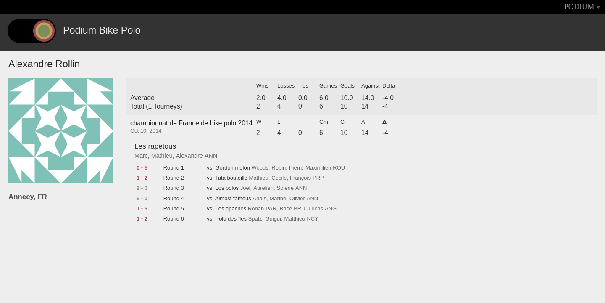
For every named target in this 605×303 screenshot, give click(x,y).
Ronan (256, 209)
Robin (278, 168)
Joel (245, 188)
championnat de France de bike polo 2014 (191, 123)
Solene (285, 188)
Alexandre (189, 155)
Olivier (297, 199)
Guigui (273, 219)
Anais (259, 199)
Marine (278, 199)
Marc (141, 155)
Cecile (279, 178)
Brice (286, 209)
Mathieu (162, 155)
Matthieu (294, 219)
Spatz (255, 219)
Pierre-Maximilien (310, 168)
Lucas (315, 209)
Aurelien (263, 188)
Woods (259, 168)
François (300, 178)
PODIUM (579, 7)
